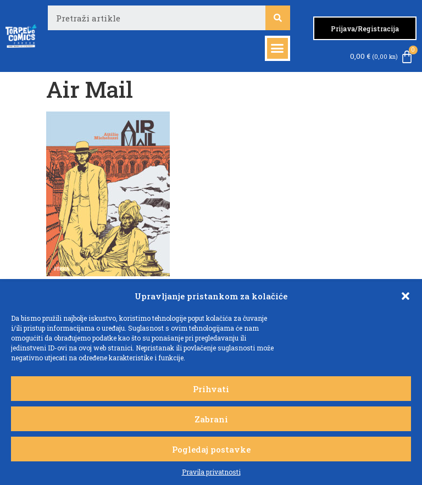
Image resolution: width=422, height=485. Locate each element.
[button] (405, 296)
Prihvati (211, 388)
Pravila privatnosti (211, 471)
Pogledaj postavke (211, 449)
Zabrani (211, 419)
